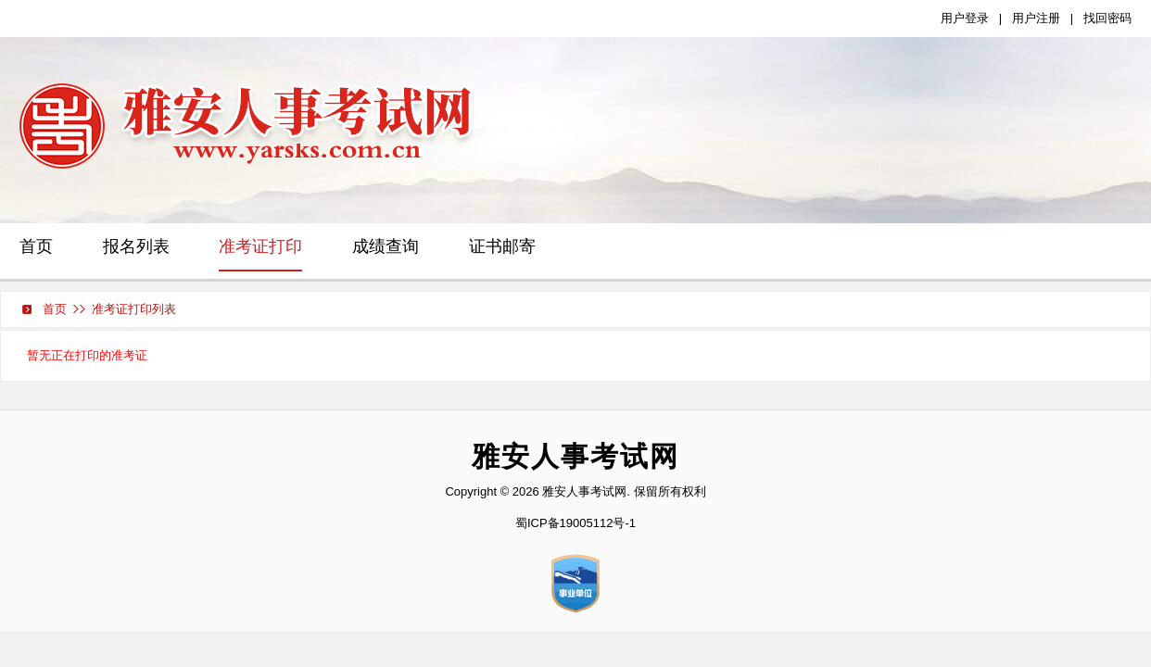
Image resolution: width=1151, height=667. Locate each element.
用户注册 (1036, 18)
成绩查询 (385, 246)
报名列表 (136, 246)
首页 (36, 246)
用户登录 (965, 18)
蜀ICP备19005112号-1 (575, 523)
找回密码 (1107, 18)
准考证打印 (260, 246)
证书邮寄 (502, 246)
